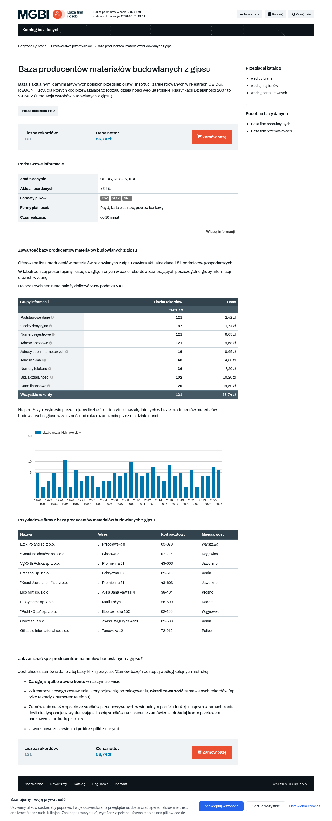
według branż (261, 78)
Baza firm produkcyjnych (270, 124)
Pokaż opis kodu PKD (38, 111)
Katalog (275, 14)
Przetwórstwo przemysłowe (71, 46)
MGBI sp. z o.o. (296, 784)
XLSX (116, 198)
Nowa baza (249, 14)
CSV (105, 198)
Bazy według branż (32, 46)
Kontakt (121, 784)
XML (127, 198)
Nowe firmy (58, 784)
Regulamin (100, 784)
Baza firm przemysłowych (271, 131)
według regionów (264, 86)
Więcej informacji (220, 232)
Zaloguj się (301, 14)
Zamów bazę (211, 137)
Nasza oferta (33, 784)
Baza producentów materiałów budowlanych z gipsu (135, 46)
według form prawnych (269, 93)
